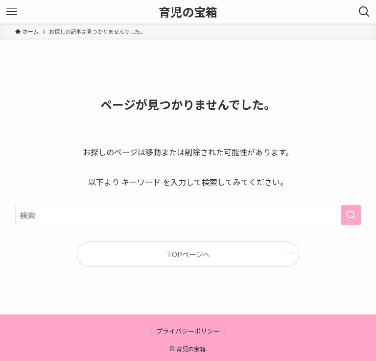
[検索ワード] (188, 215)
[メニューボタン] (12, 12)
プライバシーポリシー (188, 331)
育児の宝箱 (188, 12)
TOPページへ (188, 254)
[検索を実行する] (351, 215)
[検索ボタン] (364, 12)
